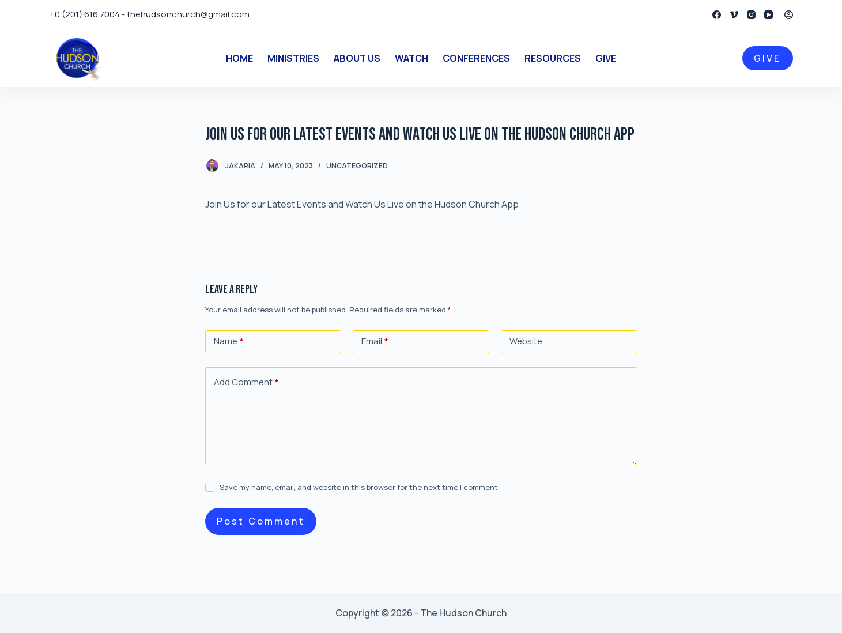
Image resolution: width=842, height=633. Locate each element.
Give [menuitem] (605, 58)
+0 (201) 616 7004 (85, 14)
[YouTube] (768, 14)
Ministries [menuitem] (293, 58)
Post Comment (261, 521)
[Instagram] (751, 14)
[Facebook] (716, 14)
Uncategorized (357, 166)
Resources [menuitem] (552, 58)
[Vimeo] (734, 14)
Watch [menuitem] (411, 58)
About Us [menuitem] (357, 58)
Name (229, 341)
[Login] (788, 14)
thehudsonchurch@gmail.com (188, 14)
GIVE (767, 58)
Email (374, 341)
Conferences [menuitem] (476, 58)
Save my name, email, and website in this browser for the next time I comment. (360, 487)
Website (525, 341)
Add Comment (246, 382)
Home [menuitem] (239, 58)
